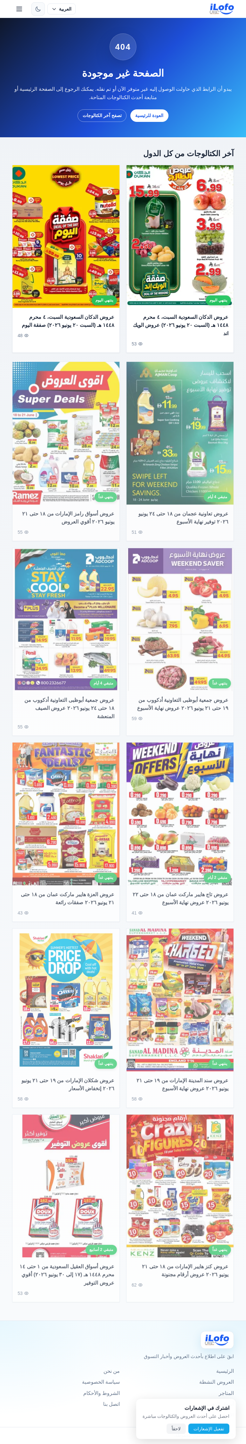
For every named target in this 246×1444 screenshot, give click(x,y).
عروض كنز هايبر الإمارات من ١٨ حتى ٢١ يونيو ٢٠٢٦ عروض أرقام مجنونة (185, 1276)
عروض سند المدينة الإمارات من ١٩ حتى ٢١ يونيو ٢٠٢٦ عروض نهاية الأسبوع (182, 1090)
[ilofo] (222, 9)
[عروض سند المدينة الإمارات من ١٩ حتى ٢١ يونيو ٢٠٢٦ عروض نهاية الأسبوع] (180, 1005)
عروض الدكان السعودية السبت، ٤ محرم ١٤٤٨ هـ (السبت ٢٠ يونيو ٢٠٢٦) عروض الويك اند (180, 325)
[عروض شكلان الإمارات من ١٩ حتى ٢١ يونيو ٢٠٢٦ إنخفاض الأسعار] (65, 1005)
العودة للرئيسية (149, 115)
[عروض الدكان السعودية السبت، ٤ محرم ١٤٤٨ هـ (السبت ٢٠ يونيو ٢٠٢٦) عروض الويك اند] (180, 236)
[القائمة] (19, 9)
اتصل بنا (111, 1404)
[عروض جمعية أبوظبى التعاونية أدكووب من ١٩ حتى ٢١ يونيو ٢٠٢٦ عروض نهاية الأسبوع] (180, 624)
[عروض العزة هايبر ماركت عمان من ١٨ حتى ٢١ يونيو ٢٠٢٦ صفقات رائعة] (65, 819)
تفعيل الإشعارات (208, 1432)
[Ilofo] (217, 1340)
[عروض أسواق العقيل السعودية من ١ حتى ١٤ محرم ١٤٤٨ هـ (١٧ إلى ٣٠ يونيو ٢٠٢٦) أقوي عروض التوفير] (65, 1191)
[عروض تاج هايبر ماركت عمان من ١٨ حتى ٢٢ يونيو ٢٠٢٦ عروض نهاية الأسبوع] (180, 819)
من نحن (111, 1371)
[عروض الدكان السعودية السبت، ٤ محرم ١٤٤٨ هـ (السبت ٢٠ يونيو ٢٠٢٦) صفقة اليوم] (65, 236)
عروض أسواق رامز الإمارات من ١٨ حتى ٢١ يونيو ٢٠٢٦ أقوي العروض (68, 523)
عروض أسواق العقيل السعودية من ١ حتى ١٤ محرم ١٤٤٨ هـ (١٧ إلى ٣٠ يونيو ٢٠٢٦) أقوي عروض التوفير (67, 1280)
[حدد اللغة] (61, 9)
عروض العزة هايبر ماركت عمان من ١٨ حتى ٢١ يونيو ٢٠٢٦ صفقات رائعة (67, 903)
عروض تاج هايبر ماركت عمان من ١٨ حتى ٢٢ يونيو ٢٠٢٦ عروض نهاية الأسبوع (180, 903)
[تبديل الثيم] (38, 9)
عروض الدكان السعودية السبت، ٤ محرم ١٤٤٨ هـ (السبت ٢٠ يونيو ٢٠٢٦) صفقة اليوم (68, 321)
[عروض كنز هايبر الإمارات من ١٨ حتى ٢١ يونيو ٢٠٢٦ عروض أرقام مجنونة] (180, 1191)
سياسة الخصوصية (101, 1382)
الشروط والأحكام (101, 1393)
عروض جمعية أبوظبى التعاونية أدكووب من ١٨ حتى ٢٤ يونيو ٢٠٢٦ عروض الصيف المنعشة (69, 713)
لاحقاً (176, 1432)
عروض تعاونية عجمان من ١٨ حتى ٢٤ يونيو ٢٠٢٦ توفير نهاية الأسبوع (183, 523)
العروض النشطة (216, 1382)
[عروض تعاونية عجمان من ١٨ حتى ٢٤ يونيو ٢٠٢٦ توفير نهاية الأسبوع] (180, 438)
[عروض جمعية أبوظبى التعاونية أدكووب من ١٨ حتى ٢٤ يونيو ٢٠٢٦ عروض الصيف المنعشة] (65, 624)
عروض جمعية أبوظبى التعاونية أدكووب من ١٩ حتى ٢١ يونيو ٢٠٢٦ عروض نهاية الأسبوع (182, 709)
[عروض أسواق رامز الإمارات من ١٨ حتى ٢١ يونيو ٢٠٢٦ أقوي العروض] (65, 438)
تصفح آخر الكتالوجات (102, 115)
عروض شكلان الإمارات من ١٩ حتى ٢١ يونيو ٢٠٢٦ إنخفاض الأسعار (68, 1090)
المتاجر (226, 1393)
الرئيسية (225, 1371)
